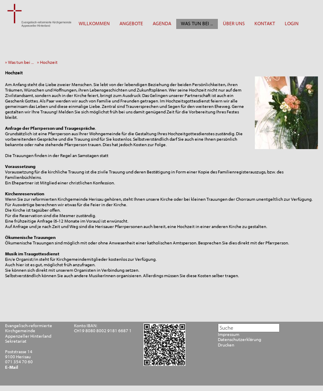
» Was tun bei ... (20, 62)
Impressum (228, 334)
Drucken (226, 345)
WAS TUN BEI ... (197, 23)
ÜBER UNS (234, 23)
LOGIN (292, 23)
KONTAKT (264, 23)
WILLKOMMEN (94, 23)
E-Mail (11, 367)
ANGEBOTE (131, 23)
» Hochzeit (48, 62)
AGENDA (162, 23)
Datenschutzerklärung (239, 339)
